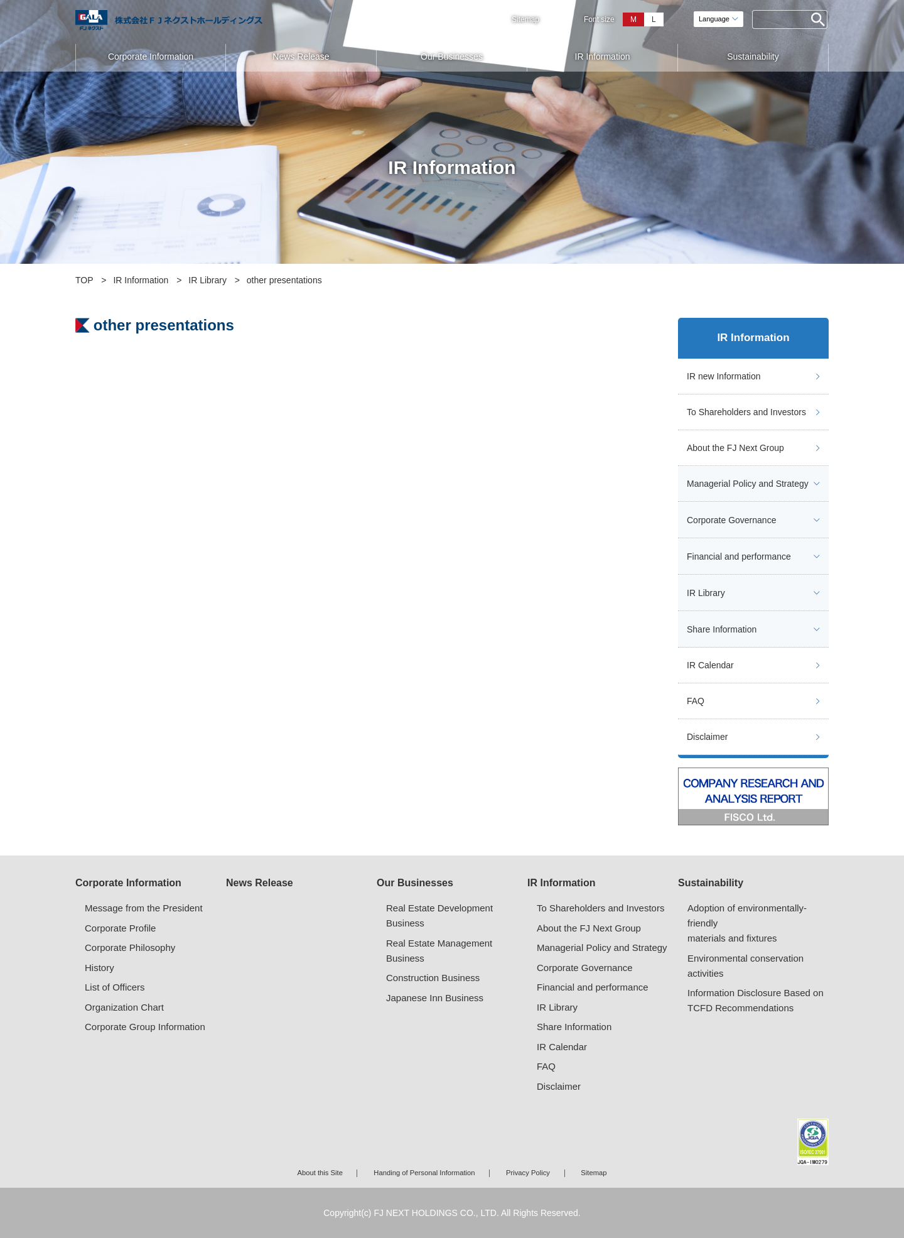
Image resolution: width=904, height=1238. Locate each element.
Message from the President (144, 908)
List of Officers (115, 987)
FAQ (695, 701)
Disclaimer (707, 737)
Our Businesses (452, 57)
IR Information (602, 57)
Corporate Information (150, 57)
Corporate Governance (731, 520)
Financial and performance (739, 556)
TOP (84, 280)
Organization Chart (124, 1007)
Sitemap (525, 19)
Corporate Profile (120, 928)
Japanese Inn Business (434, 997)
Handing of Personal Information (424, 1172)
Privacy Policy (528, 1172)
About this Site (320, 1172)
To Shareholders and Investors (746, 412)
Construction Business (433, 977)
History (99, 967)
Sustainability (753, 57)
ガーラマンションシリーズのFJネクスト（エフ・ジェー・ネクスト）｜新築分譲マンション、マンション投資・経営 (168, 20)
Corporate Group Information (145, 1026)
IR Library (207, 280)
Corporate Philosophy (130, 947)
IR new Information (724, 376)
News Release (300, 57)
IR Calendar (710, 665)
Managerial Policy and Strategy (748, 484)
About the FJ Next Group (735, 448)
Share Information (721, 629)
